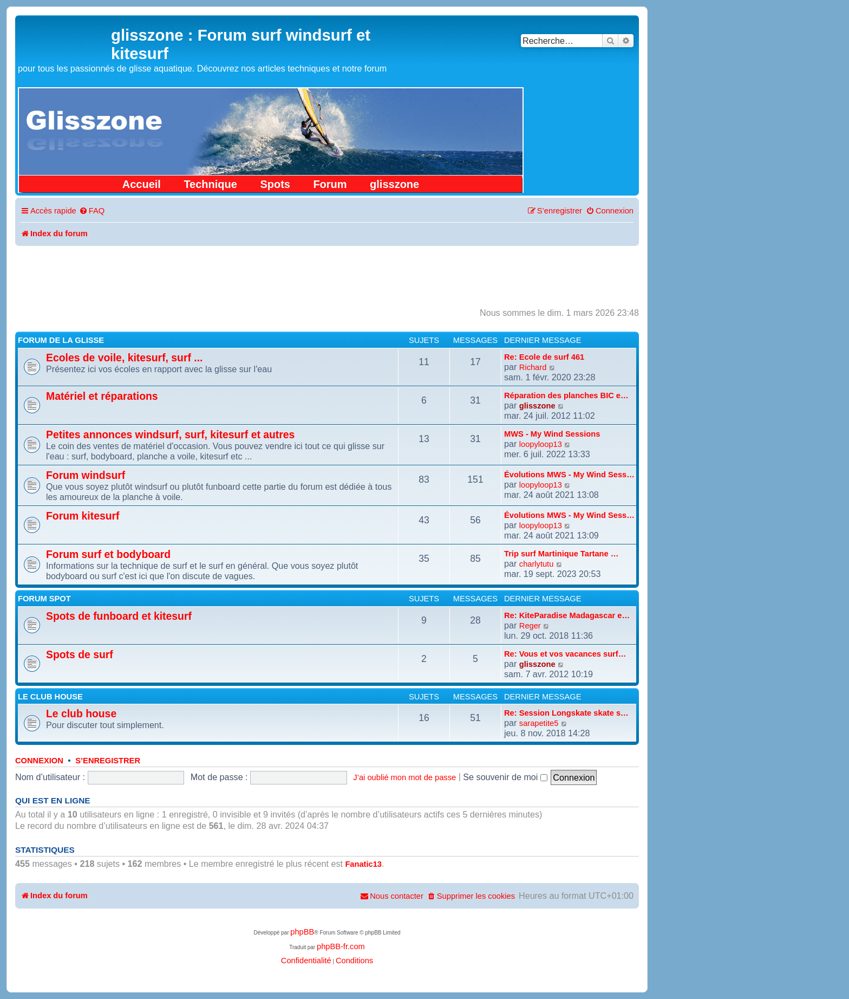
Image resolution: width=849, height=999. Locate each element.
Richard (533, 367)
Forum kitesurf (83, 516)
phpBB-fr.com (341, 946)
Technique (210, 184)
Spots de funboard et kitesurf (119, 616)
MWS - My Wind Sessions (552, 434)
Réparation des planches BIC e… (566, 395)
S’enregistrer (107, 760)
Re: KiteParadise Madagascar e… (567, 615)
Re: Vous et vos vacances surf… (565, 654)
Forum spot (44, 598)
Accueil (141, 184)
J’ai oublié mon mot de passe (404, 777)
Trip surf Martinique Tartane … (561, 553)
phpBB (302, 931)
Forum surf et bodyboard (108, 554)
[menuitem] (92, 211)
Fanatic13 (363, 864)
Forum (330, 184)
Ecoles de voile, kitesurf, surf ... (124, 358)
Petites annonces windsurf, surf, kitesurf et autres (170, 434)
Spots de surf (79, 654)
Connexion (39, 760)
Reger (530, 625)
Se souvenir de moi (505, 777)
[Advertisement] (327, 275)
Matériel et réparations (102, 396)
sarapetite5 (539, 723)
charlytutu (536, 564)
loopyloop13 (540, 444)
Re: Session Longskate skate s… (566, 713)
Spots (275, 184)
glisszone (394, 184)
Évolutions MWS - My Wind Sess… (569, 474)
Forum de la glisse (61, 340)
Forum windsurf (85, 475)
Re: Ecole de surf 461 (544, 357)
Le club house (50, 696)
